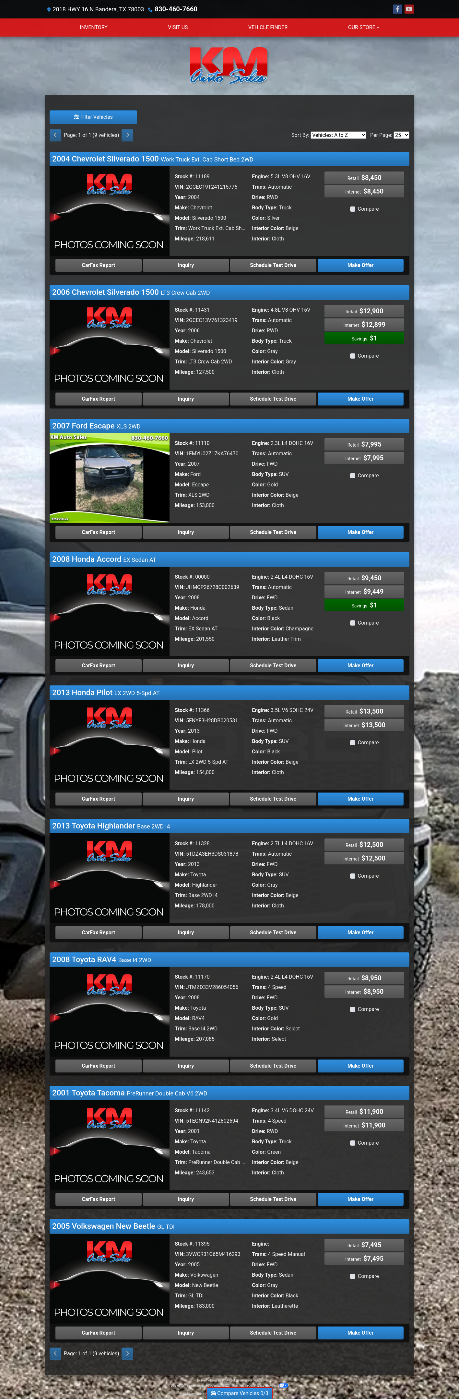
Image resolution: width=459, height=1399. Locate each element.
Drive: (258, 197)
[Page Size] (401, 135)
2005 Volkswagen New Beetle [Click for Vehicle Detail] (113, 1225)
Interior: (261, 238)
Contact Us (232, 1380)
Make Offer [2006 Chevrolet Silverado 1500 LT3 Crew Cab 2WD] (360, 398)
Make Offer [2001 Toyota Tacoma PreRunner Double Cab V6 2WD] (360, 1199)
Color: (259, 218)
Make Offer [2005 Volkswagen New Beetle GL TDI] (360, 1332)
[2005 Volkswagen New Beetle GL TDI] (110, 1278)
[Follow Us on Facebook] (397, 9)
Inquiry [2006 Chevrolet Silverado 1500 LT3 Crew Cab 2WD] (186, 398)
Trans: (259, 186)
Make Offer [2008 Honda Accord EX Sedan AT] (360, 665)
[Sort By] (338, 135)
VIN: (180, 186)
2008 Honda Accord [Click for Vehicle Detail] (104, 558)
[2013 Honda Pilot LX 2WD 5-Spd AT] (110, 744)
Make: (182, 207)
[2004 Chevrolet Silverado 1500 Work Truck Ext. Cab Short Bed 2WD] (110, 210)
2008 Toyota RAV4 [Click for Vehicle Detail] (101, 959)
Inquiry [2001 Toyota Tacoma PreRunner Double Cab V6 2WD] (186, 1199)
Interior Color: (268, 228)
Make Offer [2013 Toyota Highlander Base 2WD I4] (360, 932)
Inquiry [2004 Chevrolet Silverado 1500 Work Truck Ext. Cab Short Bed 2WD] (186, 265)
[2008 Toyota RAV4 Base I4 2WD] (110, 1011)
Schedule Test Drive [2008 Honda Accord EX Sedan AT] (273, 665)
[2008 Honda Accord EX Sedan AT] (110, 611)
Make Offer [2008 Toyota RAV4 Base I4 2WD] (360, 1065)
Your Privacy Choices (267, 1385)
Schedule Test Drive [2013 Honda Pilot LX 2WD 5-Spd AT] (273, 798)
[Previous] (55, 135)
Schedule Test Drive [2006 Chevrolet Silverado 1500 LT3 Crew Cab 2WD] (273, 398)
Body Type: (264, 207)
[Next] (127, 135)
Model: (183, 218)
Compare (368, 208)
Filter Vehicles (93, 117)
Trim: (181, 228)
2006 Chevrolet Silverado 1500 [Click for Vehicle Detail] (131, 291)
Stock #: (184, 176)
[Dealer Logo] (229, 65)
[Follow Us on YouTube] (409, 9)
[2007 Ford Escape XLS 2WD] (110, 477)
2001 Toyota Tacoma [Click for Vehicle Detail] (129, 1092)
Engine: (260, 176)
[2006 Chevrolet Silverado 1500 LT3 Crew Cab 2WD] (110, 344)
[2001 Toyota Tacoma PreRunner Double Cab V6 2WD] (110, 1144)
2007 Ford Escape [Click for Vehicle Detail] (96, 425)
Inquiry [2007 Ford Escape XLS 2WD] (186, 532)
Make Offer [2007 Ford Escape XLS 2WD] (360, 532)
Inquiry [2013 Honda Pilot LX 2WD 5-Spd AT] (186, 798)
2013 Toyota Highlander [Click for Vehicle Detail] (111, 825)
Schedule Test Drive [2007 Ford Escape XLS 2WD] (273, 532)
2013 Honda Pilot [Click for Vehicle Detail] (106, 692)
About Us (214, 1380)
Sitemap (238, 1385)
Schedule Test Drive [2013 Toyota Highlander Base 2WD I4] (273, 932)
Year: (181, 197)
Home (201, 1380)
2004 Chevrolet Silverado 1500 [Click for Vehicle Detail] (152, 158)
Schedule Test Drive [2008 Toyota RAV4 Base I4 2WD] (273, 1065)
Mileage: (185, 238)
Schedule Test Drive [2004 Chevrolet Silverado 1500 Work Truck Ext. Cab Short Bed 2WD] (273, 265)
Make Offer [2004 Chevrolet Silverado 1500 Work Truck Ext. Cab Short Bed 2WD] (360, 265)
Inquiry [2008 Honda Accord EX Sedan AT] (186, 665)
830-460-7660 (174, 9)
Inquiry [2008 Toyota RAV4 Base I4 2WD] (186, 1065)
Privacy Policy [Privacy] (252, 1380)
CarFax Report (98, 265)
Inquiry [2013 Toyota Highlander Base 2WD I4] (186, 932)
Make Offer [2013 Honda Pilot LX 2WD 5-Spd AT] (360, 798)
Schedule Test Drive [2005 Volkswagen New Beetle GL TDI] (273, 1332)
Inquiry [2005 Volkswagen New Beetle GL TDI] (186, 1332)
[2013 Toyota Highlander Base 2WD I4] (110, 877)
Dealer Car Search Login (188, 1385)
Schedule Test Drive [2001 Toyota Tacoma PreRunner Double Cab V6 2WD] (273, 1199)
